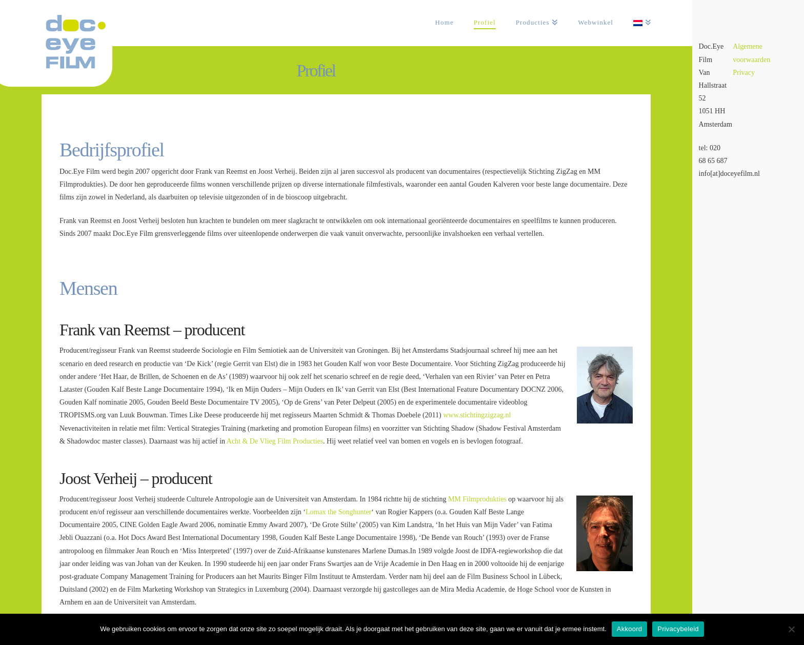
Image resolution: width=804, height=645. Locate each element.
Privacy (744, 72)
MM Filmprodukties (477, 499)
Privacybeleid (678, 629)
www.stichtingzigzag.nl (477, 415)
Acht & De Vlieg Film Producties (275, 441)
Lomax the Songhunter (338, 512)
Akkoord (629, 629)
